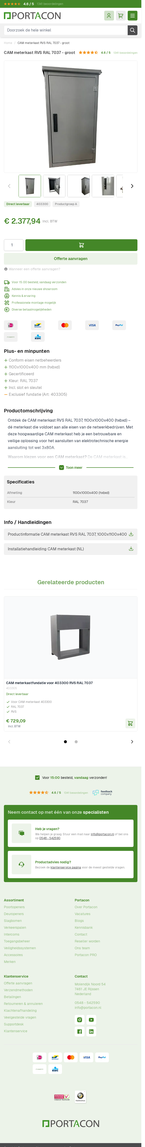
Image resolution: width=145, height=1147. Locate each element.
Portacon (82, 900)
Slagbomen (13, 920)
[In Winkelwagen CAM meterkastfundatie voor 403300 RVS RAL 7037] (130, 723)
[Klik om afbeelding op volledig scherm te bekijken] (70, 117)
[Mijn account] (109, 16)
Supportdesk (14, 1024)
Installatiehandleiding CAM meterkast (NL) (71, 549)
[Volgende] (132, 186)
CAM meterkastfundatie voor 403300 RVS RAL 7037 (49, 683)
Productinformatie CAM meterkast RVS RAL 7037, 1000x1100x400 (71, 534)
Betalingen (12, 997)
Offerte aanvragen (18, 983)
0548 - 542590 (49, 838)
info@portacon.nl (102, 834)
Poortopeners (14, 907)
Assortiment (14, 900)
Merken (10, 961)
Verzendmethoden (18, 990)
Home (8, 43)
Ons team (82, 948)
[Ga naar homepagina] (32, 15)
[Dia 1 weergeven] (65, 741)
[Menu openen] (132, 16)
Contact (81, 934)
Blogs (79, 920)
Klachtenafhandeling (20, 1010)
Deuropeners (14, 914)
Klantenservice (16, 976)
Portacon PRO (86, 955)
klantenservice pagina (66, 867)
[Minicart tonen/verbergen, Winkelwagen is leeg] (121, 16)
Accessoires (13, 955)
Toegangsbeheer (17, 941)
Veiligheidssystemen (20, 948)
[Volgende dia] (132, 741)
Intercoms (11, 934)
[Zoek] (132, 30)
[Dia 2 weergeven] (76, 741)
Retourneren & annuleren (23, 1003)
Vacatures (82, 914)
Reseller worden (87, 941)
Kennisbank (84, 927)
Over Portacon (86, 907)
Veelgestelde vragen (20, 1017)
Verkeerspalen (15, 927)
